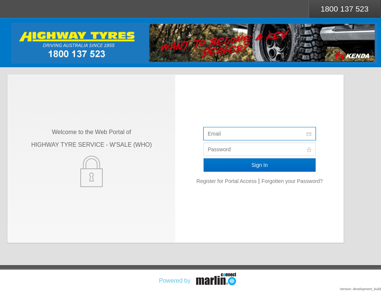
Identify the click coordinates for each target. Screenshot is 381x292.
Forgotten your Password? (292, 181)
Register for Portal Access (226, 181)
